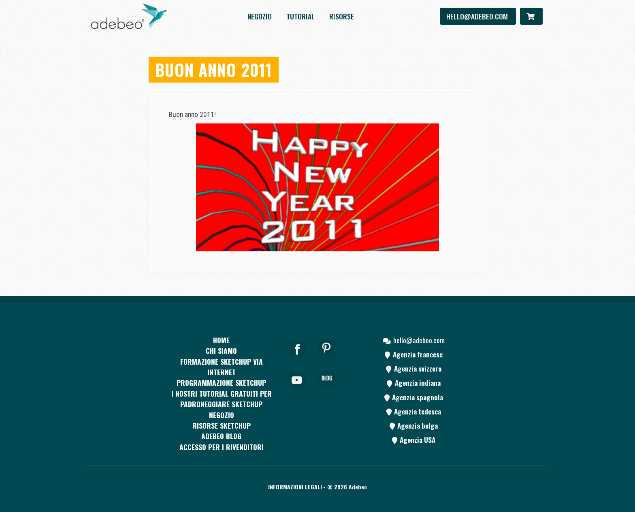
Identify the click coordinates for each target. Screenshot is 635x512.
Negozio (259, 16)
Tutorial (300, 16)
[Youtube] (297, 390)
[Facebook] (297, 360)
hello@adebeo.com (477, 16)
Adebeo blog (221, 436)
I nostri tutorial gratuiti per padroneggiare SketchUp (221, 398)
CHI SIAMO (221, 350)
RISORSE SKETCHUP (221, 425)
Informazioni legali (295, 486)
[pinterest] (327, 360)
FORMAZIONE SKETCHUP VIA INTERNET (221, 366)
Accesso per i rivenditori (221, 447)
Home (221, 340)
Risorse (341, 16)
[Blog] (327, 390)
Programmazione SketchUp (221, 382)
